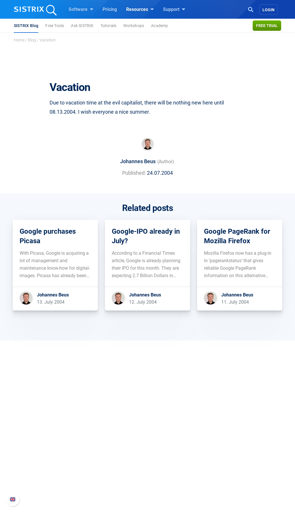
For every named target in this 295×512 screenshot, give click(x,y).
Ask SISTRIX (82, 25)
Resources (140, 9)
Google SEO (100, 449)
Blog (32, 40)
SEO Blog (163, 468)
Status (227, 477)
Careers (40, 449)
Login (268, 9)
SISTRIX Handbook (240, 440)
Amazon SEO (101, 459)
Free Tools (54, 25)
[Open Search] (251, 9)
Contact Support (237, 468)
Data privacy (35, 468)
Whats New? (233, 449)
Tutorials (109, 25)
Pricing (110, 9)
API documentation (240, 459)
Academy (159, 25)
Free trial (267, 25)
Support (174, 9)
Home (19, 40)
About (28, 440)
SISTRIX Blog (26, 25)
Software (81, 9)
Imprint (29, 477)
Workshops (133, 25)
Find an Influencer (106, 468)
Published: (134, 173)
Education (32, 459)
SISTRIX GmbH (39, 430)
